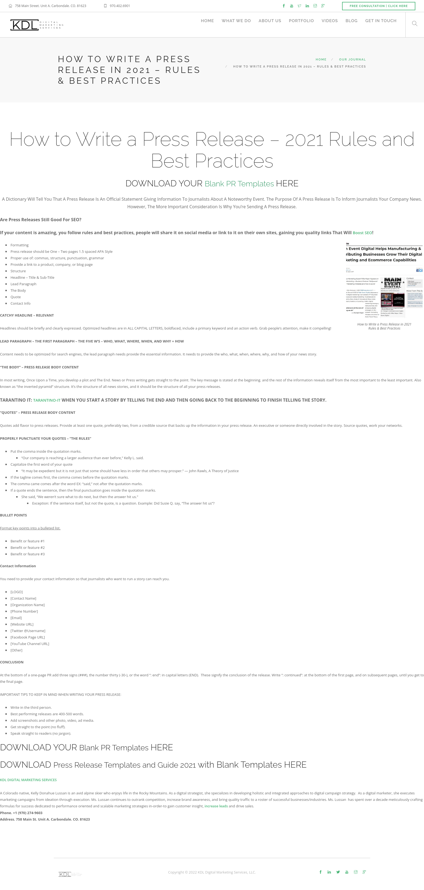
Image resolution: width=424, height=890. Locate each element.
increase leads (217, 805)
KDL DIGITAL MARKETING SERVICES (29, 779)
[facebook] (284, 5)
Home (201, 24)
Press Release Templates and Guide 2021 (134, 765)
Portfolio (298, 24)
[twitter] (299, 5)
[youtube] (291, 5)
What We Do (231, 24)
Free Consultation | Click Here (379, 6)
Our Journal (352, 59)
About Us (266, 24)
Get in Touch (381, 24)
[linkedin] (307, 5)
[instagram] (315, 5)
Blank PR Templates (240, 183)
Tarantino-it (48, 400)
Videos (328, 24)
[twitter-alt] (338, 871)
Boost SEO (363, 233)
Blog (351, 24)
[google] (323, 5)
